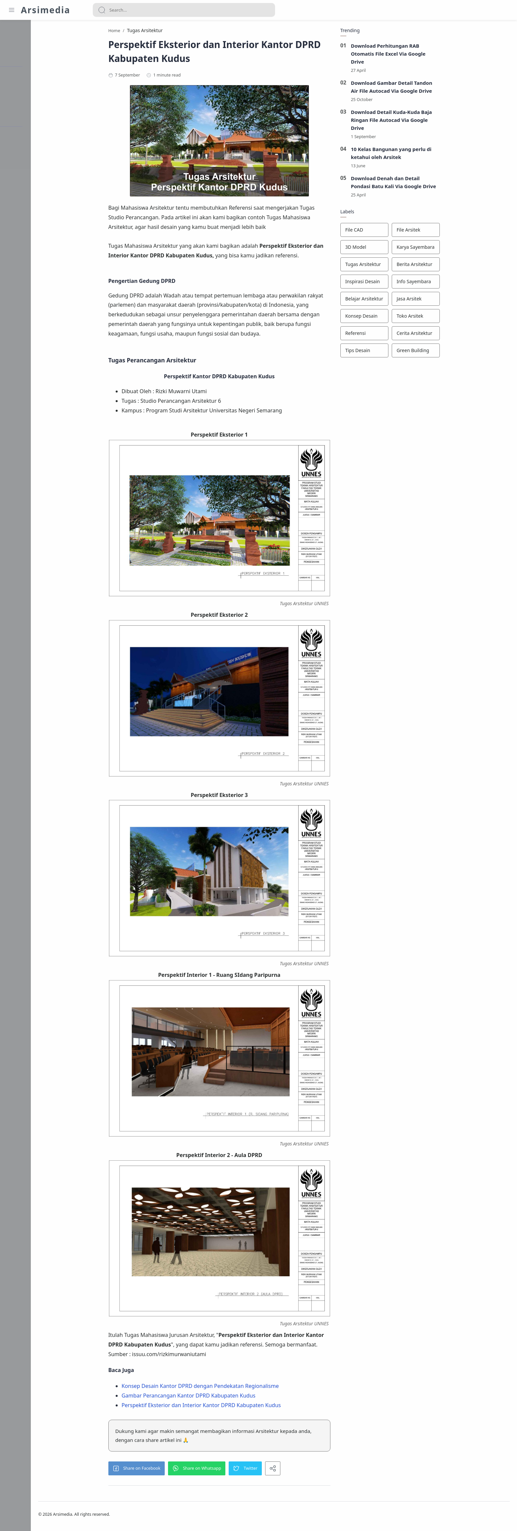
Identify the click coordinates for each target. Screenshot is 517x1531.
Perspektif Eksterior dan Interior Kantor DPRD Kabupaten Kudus (222, 1406)
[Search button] (102, 10)
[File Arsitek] (437, 231)
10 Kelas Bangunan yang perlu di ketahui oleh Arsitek (412, 154)
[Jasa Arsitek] (437, 300)
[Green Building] (437, 352)
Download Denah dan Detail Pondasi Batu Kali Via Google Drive (414, 184)
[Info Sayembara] (437, 283)
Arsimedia (45, 10)
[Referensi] (385, 335)
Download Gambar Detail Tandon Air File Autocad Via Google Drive (412, 88)
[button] (157, 1470)
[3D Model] (385, 249)
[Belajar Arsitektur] (385, 300)
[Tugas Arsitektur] (385, 266)
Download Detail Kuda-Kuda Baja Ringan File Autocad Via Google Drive (412, 121)
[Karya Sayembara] (437, 249)
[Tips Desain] (385, 352)
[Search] (184, 10)
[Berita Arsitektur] (437, 266)
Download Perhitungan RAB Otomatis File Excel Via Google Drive (409, 55)
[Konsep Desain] (385, 318)
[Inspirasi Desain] (385, 283)
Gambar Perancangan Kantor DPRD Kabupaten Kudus (209, 1396)
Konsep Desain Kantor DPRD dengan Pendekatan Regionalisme (221, 1387)
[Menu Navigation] (11, 10)
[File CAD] (385, 231)
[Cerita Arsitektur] (437, 335)
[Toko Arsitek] (437, 318)
